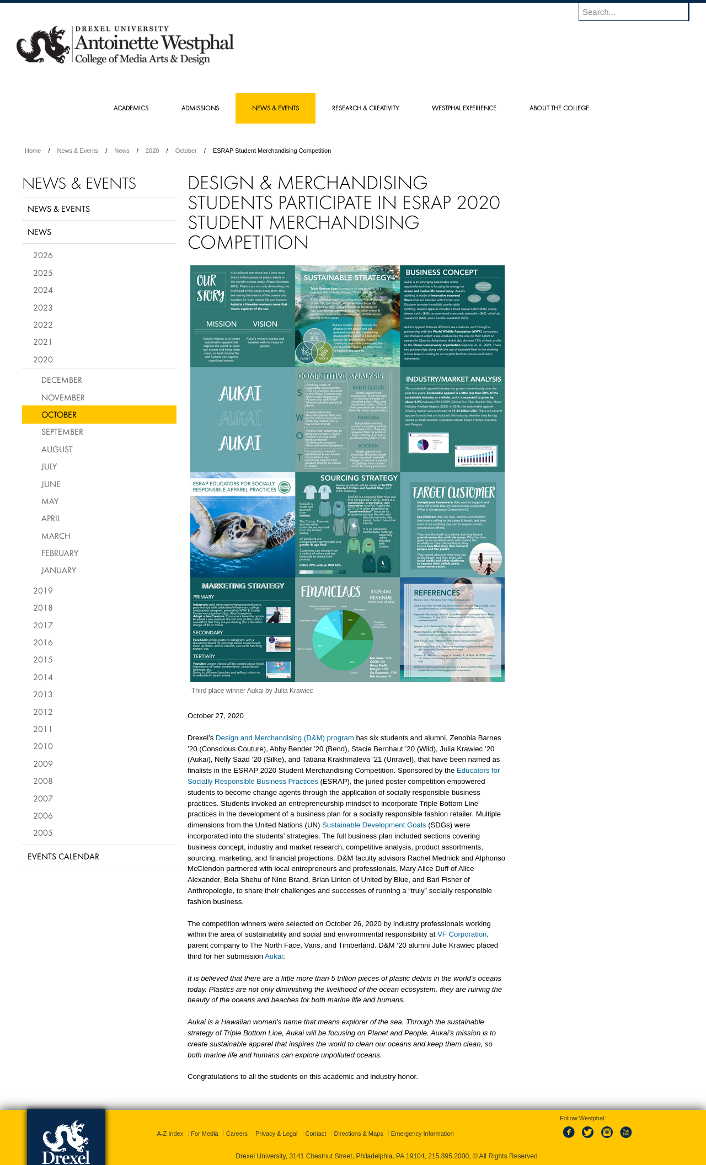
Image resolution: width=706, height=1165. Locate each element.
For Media (204, 1133)
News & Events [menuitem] (275, 108)
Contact (316, 1133)
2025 (43, 272)
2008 (43, 780)
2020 (152, 150)
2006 (43, 815)
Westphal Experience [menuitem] (464, 108)
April (51, 517)
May (49, 500)
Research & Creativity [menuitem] (365, 108)
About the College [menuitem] (559, 108)
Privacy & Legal (276, 1133)
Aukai (274, 956)
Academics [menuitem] (131, 108)
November (63, 397)
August (57, 449)
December (61, 379)
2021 (43, 341)
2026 (43, 254)
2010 (43, 745)
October (186, 150)
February (59, 552)
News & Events (78, 150)
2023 (43, 307)
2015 (43, 659)
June (51, 483)
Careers (237, 1133)
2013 (43, 693)
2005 (43, 832)
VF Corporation (461, 934)
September (62, 431)
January (58, 569)
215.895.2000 (448, 1156)
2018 (43, 607)
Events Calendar (63, 856)
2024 (43, 289)
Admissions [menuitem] (200, 108)
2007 (43, 798)
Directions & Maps (358, 1133)
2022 (43, 324)
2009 (43, 763)
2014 (43, 676)
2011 (43, 728)
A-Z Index (170, 1133)
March (55, 535)
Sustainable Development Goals (374, 825)
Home (33, 150)
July (49, 466)
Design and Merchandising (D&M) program (285, 738)
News (122, 150)
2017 (43, 624)
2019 (43, 590)
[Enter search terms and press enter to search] (639, 11)
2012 (43, 711)
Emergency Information (422, 1133)
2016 (43, 642)
